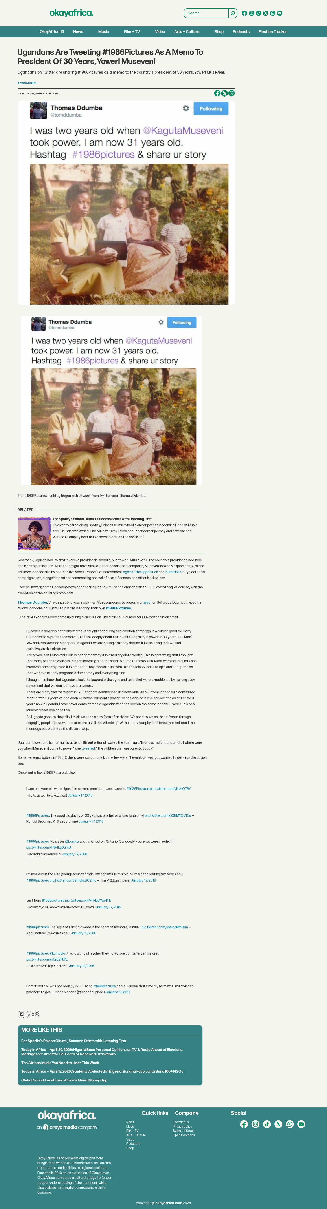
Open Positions (184, 1135)
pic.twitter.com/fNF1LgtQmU (48, 848)
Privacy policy (182, 1127)
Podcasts (241, 31)
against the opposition (140, 572)
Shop (219, 31)
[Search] (232, 13)
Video (160, 31)
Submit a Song (183, 1131)
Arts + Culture (186, 31)
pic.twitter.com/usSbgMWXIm (165, 927)
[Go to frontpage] (71, 13)
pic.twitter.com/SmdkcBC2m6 (73, 881)
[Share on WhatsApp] (231, 93)
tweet (147, 602)
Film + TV (132, 31)
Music (103, 31)
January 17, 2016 (80, 795)
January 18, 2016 (83, 933)
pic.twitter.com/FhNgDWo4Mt (88, 901)
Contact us (181, 1122)
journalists (173, 572)
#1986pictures (37, 842)
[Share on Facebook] (217, 93)
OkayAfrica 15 (52, 31)
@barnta (72, 842)
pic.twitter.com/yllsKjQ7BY (170, 789)
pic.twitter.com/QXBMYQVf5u (168, 816)
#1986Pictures (138, 789)
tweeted (88, 749)
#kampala (57, 954)
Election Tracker (273, 31)
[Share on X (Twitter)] (224, 93)
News (78, 31)
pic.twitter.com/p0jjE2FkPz (47, 959)
